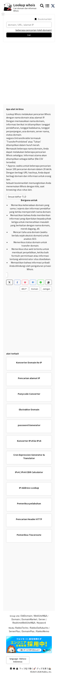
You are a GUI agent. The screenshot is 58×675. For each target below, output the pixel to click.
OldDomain (26, 615)
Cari (29, 34)
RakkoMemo (42, 631)
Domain (34, 289)
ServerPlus (14, 631)
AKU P (24, 289)
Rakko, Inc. (47, 671)
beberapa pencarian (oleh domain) (33, 30)
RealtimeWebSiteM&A (23, 622)
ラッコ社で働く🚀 (27, 668)
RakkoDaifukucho (39, 627)
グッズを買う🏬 (44, 668)
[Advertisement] (29, 72)
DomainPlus (28, 631)
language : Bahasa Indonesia (18, 660)
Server (42, 619)
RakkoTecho (21, 627)
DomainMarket (29, 619)
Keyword (41, 622)
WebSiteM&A (40, 615)
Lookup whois (24, 5)
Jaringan (46, 289)
